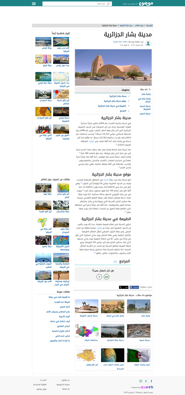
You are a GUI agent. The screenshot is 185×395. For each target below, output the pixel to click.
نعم (106, 277)
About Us (66, 389)
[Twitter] (146, 381)
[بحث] (108, 3)
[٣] (80, 152)
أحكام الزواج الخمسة (61, 331)
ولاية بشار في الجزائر (144, 100)
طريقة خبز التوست (62, 302)
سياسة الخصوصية (63, 384)
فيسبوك (136, 287)
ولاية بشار (146, 94)
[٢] (116, 144)
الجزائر (106, 180)
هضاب (99, 228)
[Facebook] (151, 381)
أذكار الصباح (65, 307)
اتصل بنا (43, 380)
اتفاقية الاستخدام (39, 384)
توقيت (91, 141)
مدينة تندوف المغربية (145, 107)
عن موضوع (66, 380)
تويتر (126, 287)
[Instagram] (141, 381)
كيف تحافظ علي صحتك (60, 321)
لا (99, 277)
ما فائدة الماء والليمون (60, 341)
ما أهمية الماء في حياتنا (59, 297)
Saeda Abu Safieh (120, 42)
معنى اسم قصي (62, 336)
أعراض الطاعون (63, 326)
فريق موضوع (41, 389)
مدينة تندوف (145, 114)
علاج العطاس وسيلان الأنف (58, 312)
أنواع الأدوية (64, 316)
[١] (95, 133)
